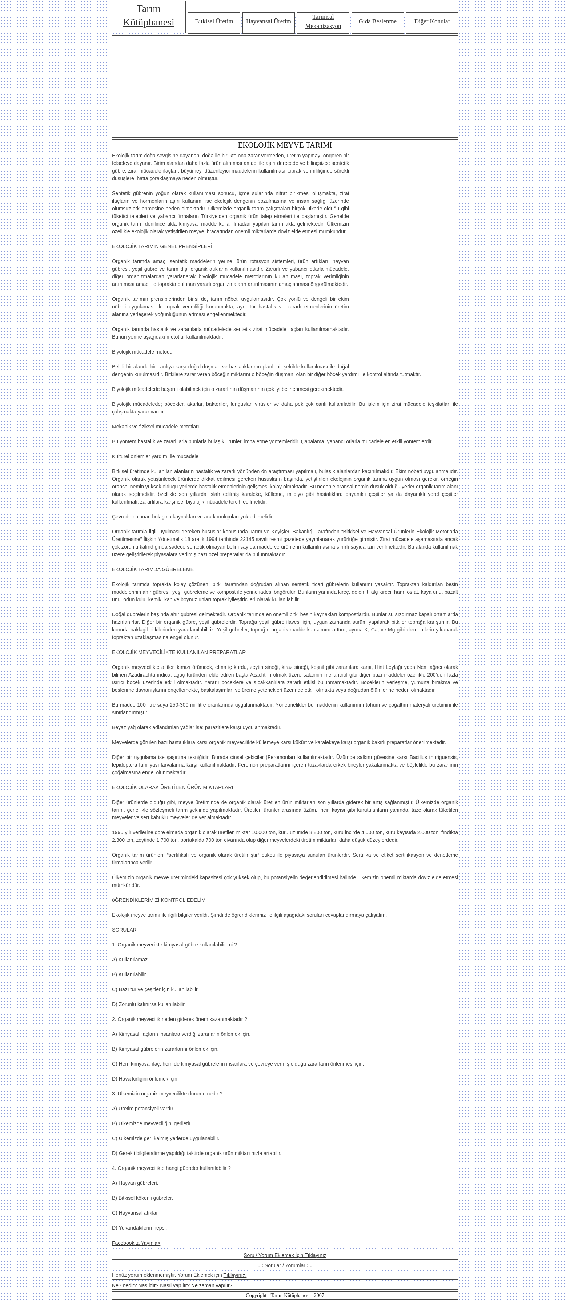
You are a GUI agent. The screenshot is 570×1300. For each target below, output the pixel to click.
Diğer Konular (432, 21)
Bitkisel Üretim (214, 21)
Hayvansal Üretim (268, 21)
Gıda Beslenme (378, 21)
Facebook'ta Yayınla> (136, 1243)
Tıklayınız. (235, 1275)
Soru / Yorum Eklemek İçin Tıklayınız (285, 1255)
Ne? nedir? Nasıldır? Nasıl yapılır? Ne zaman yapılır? (172, 1285)
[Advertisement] (285, 86)
